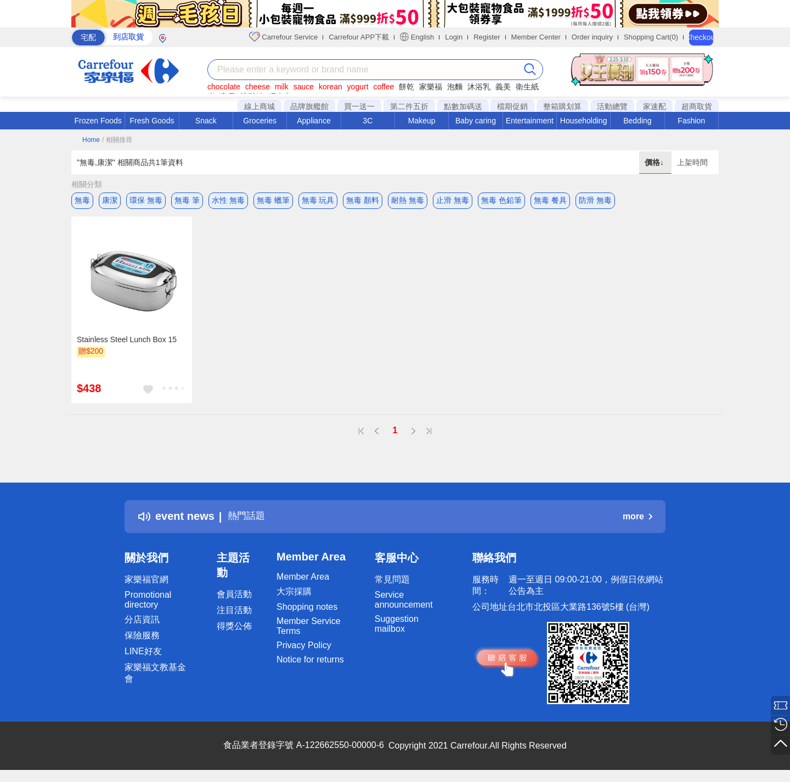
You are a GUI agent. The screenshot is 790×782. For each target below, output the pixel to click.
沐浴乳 (478, 86)
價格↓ (655, 162)
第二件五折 (409, 106)
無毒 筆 (187, 200)
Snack (206, 120)
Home (91, 140)
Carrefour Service (283, 37)
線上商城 (259, 106)
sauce (304, 86)
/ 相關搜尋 (117, 140)
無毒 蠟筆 (273, 200)
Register (486, 37)
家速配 (654, 106)
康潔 (109, 200)
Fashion (691, 120)
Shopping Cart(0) (651, 37)
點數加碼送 (463, 106)
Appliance (314, 120)
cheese (257, 86)
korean (330, 86)
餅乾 (406, 86)
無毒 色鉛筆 (501, 200)
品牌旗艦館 (309, 106)
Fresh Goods (152, 120)
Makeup (422, 120)
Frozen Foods (97, 120)
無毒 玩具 (318, 200)
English (417, 36)
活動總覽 (612, 106)
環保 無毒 (145, 200)
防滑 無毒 (595, 200)
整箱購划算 (562, 106)
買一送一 (359, 106)
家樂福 (430, 86)
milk (282, 86)
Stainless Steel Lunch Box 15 (127, 342)
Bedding (637, 120)
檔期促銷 (512, 106)
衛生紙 (527, 86)
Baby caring (475, 120)
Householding (583, 120)
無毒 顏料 (362, 200)
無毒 (82, 200)
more (637, 519)
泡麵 (454, 86)
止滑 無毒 (452, 200)
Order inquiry (592, 37)
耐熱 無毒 (407, 200)
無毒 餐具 (550, 200)
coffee (383, 86)
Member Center (536, 37)
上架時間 (692, 162)
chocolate (223, 86)
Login (453, 37)
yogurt (358, 86)
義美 (503, 86)
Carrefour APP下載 (359, 37)
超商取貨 (696, 106)
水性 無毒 (228, 200)
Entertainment (530, 120)
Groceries (259, 120)
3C (368, 120)
